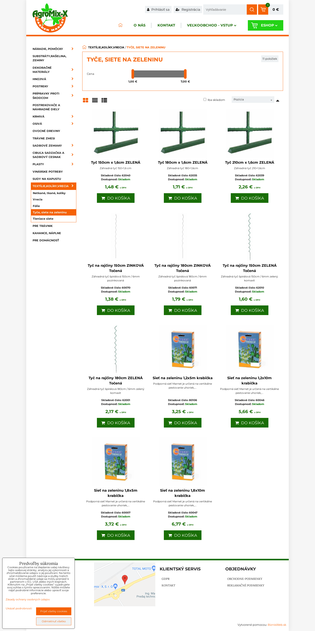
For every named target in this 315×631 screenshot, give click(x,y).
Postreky (54, 86)
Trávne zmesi (44, 138)
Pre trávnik (42, 226)
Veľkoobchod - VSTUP (211, 25)
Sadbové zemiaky (54, 145)
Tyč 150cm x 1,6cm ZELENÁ (115, 162)
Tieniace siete (43, 218)
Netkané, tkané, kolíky (49, 193)
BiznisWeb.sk (277, 624)
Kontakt (166, 25)
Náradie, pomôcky (54, 49)
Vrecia (37, 199)
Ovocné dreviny (46, 131)
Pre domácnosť (46, 240)
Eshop (269, 25)
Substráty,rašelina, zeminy (49, 58)
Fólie (36, 206)
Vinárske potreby (48, 171)
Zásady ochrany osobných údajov (28, 599)
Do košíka (115, 198)
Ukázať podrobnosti (19, 608)
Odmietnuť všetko (54, 621)
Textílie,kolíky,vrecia (54, 186)
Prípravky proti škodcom (54, 95)
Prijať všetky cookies (53, 611)
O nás (139, 25)
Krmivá (54, 116)
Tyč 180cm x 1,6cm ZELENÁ (182, 162)
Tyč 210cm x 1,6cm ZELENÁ (249, 162)
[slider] (132, 74)
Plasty (54, 164)
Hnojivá (54, 79)
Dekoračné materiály (54, 69)
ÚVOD (119, 25)
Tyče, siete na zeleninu (50, 212)
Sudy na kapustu (47, 179)
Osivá (54, 123)
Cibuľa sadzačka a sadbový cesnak (54, 155)
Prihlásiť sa (158, 9)
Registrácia (188, 9)
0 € (276, 9)
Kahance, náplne (47, 233)
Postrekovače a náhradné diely (46, 107)
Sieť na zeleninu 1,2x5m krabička (183, 378)
